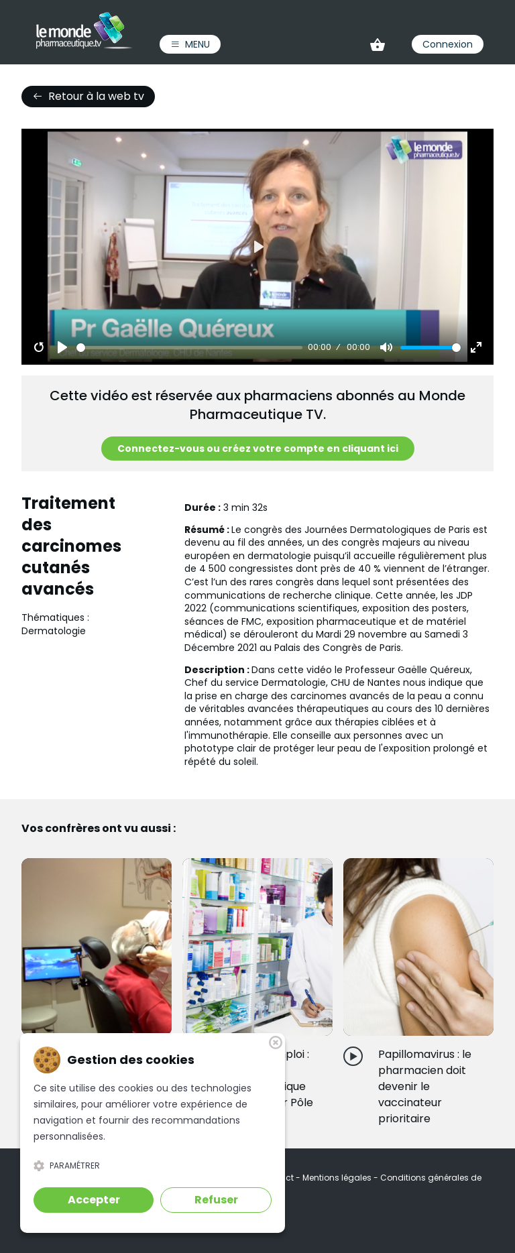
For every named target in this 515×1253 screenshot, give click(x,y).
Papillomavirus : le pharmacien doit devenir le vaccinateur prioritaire (424, 1086)
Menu (190, 44)
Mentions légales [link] (338, 1177)
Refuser (216, 1199)
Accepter (94, 1199)
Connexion (447, 44)
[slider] (189, 347)
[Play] (62, 347)
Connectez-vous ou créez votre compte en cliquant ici (257, 448)
